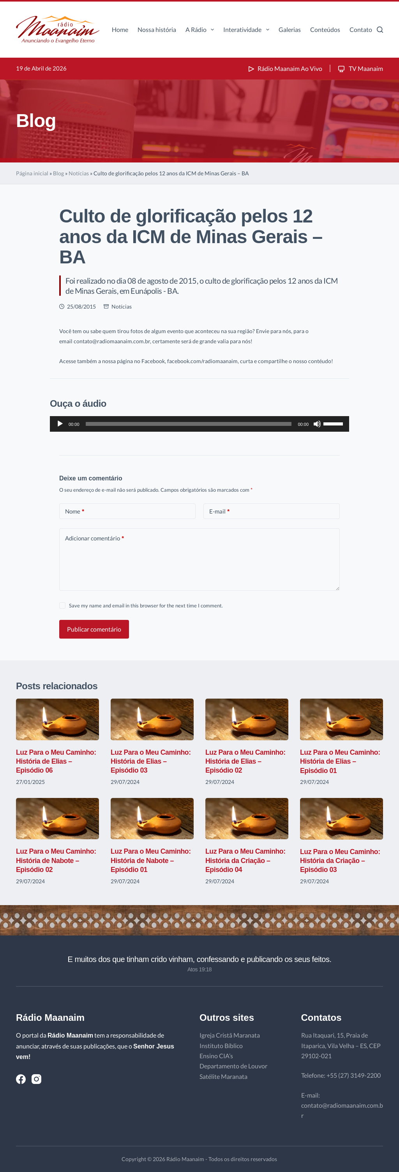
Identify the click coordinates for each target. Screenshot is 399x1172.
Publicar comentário (94, 629)
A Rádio (201, 29)
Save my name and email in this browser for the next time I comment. (146, 605)
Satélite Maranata (223, 1076)
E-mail (219, 511)
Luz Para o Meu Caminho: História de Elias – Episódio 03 (151, 761)
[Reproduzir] (60, 424)
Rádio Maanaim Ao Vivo (284, 68)
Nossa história (157, 29)
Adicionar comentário (94, 538)
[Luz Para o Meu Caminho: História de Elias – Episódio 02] (246, 719)
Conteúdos (325, 29)
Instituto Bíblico (221, 1045)
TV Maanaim (360, 68)
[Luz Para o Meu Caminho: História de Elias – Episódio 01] (341, 719)
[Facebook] (21, 1079)
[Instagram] (36, 1079)
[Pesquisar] (380, 29)
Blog (58, 173)
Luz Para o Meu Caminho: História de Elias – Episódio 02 (246, 761)
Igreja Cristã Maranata (230, 1035)
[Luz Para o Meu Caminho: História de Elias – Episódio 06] (57, 719)
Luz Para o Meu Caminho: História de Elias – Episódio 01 (341, 761)
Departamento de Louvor (233, 1066)
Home (120, 29)
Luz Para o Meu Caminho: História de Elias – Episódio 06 (57, 761)
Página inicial (32, 173)
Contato (361, 29)
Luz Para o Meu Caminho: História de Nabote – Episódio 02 (57, 860)
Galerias (290, 29)
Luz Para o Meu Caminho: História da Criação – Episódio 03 (341, 861)
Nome (74, 511)
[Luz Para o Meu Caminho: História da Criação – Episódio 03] (341, 819)
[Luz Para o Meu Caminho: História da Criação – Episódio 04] (246, 819)
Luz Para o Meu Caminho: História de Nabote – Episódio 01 (151, 860)
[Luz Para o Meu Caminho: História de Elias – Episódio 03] (152, 719)
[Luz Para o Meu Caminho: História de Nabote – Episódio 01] (152, 819)
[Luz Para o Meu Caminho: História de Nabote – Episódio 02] (57, 819)
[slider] (189, 424)
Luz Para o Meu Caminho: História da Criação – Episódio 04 (246, 860)
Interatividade (247, 29)
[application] (199, 424)
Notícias (79, 173)
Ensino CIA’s (216, 1055)
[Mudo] (317, 424)
